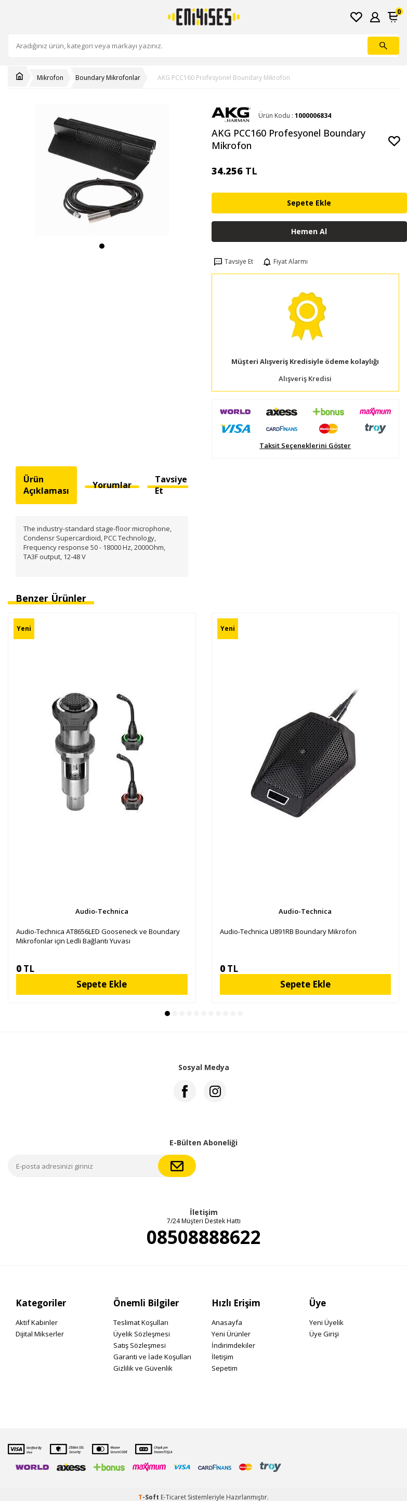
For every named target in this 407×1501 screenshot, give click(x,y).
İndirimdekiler (233, 1345)
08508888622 (204, 1237)
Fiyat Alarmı (284, 262)
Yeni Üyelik (326, 1322)
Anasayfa (227, 1322)
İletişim (222, 1356)
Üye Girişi (324, 1333)
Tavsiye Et (232, 262)
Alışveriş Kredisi (305, 378)
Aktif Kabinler (37, 1322)
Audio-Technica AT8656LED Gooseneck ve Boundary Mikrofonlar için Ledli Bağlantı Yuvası (98, 936)
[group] (102, 170)
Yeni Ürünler (231, 1333)
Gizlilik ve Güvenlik (143, 1368)
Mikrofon (50, 78)
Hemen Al (309, 231)
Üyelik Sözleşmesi (141, 1333)
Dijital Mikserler (40, 1333)
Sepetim (225, 1368)
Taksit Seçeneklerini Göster (305, 445)
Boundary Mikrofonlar (107, 78)
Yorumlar (112, 485)
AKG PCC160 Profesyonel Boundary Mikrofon (223, 78)
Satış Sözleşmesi (139, 1345)
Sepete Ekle (309, 203)
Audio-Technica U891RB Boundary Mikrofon (288, 931)
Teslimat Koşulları (140, 1322)
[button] (101, 246)
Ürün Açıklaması (46, 485)
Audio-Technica (101, 911)
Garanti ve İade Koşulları (152, 1356)
